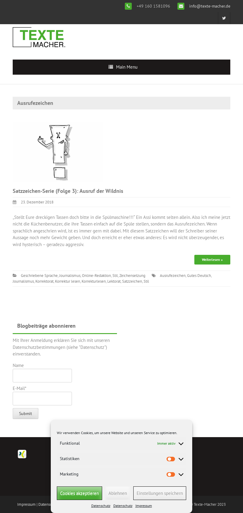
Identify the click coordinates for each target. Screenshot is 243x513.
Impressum (143, 505)
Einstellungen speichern (160, 493)
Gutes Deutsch (199, 275)
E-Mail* (42, 395)
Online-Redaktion (96, 275)
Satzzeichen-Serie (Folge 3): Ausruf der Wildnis (68, 190)
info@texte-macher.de (209, 6)
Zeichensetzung (132, 275)
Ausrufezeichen (173, 275)
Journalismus (69, 275)
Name (42, 372)
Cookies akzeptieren (79, 493)
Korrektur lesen (67, 281)
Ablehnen (118, 493)
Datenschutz (100, 505)
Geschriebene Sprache (39, 275)
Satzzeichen (132, 281)
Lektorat (114, 281)
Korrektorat (44, 281)
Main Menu (127, 67)
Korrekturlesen (94, 281)
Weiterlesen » (212, 259)
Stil (115, 275)
